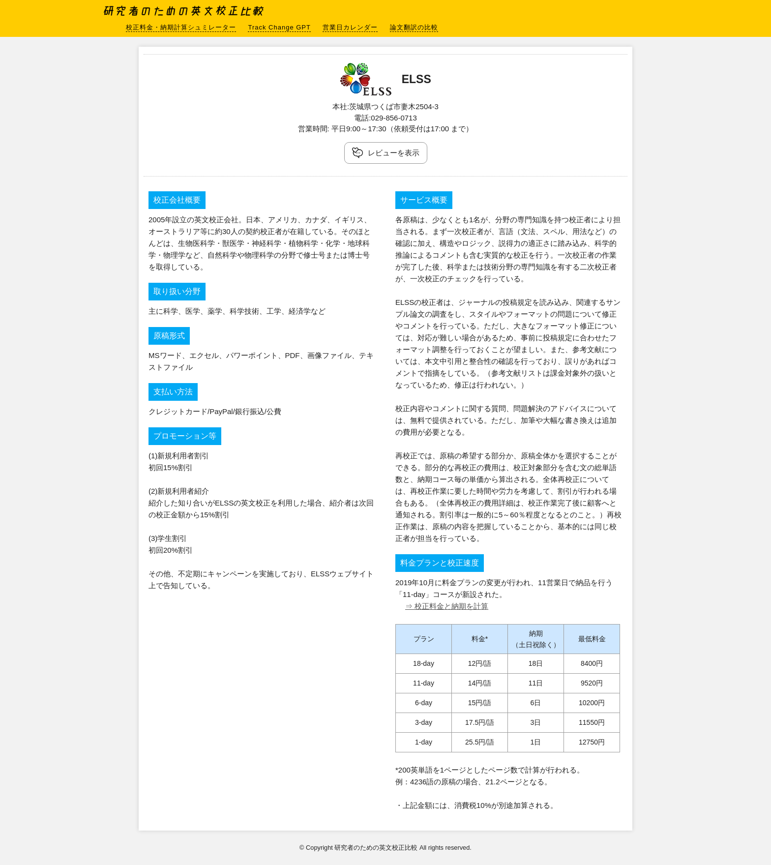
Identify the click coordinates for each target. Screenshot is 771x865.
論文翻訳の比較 (414, 27)
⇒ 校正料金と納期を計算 (446, 606)
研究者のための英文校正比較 (185, 10)
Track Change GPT (279, 27)
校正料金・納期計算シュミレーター (181, 27)
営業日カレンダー (350, 27)
